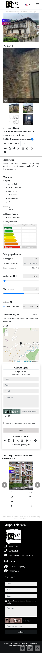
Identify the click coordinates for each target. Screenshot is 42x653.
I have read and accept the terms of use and (20, 423)
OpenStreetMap (27, 361)
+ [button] (6, 331)
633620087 (16, 374)
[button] (4, 485)
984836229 (26, 374)
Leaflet (18, 361)
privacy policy (31, 423)
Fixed (8, 306)
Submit (21, 430)
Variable (16, 306)
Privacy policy (23, 643)
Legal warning (13, 645)
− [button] (6, 334)
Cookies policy (33, 643)
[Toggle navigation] (37, 5)
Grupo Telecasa (13, 643)
